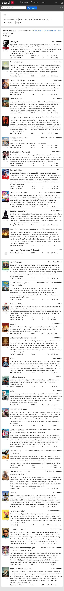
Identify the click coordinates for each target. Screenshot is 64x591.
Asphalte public (16, 62)
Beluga (12, 225)
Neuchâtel (19, 56)
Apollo (12, 56)
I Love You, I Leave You (19, 529)
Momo (12, 358)
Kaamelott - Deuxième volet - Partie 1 (24, 229)
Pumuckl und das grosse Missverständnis (20, 283)
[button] (10, 19)
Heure (59, 30)
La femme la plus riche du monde (23, 338)
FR (56, 3)
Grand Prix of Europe (18, 192)
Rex (11, 58)
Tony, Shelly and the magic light (22, 549)
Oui (13, 492)
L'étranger (14, 42)
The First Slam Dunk (20, 152)
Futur (61, 8)
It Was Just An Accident (19, 139)
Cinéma (35, 30)
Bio (11, 488)
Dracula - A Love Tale (18, 211)
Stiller (12, 391)
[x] (11, 35)
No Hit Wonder (16, 262)
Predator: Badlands (17, 377)
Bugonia (13, 324)
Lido (11, 145)
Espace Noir (14, 564)
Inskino (12, 467)
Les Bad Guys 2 (16, 452)
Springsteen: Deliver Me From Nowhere (25, 117)
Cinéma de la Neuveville (17, 425)
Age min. (53, 30)
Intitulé (40, 30)
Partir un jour (17, 511)
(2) (18, 23)
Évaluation (47, 30)
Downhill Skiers (16, 170)
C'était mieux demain (18, 409)
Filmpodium (14, 543)
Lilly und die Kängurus (22, 80)
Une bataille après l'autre (20, 472)
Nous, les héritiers (21, 568)
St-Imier (21, 564)
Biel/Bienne (18, 58)
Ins (16, 467)
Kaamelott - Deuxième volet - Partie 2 (24, 250)
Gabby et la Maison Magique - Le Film (27, 431)
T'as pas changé (16, 303)
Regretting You (16, 99)
